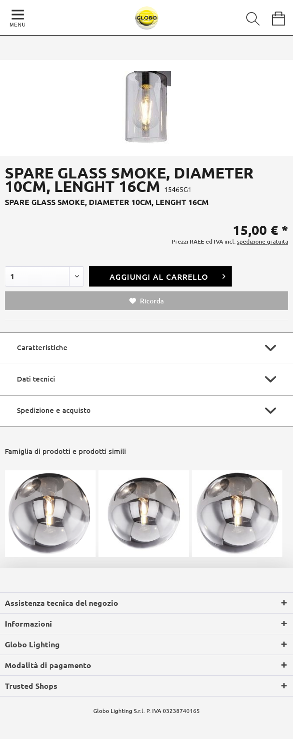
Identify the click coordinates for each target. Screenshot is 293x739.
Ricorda (146, 300)
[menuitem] (246, 17)
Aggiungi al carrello (167, 275)
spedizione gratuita (262, 241)
